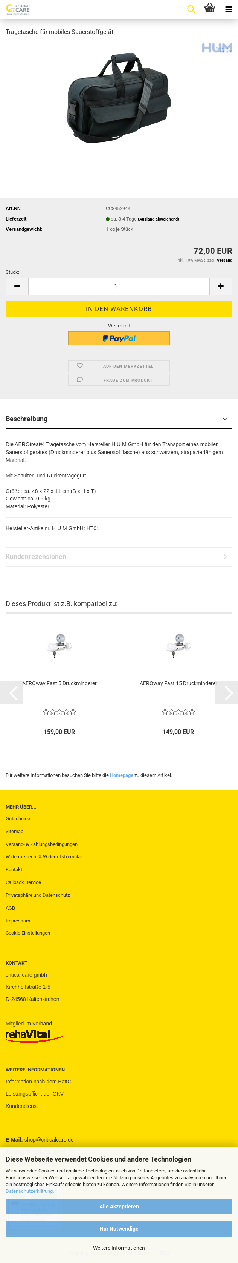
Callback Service (23, 882)
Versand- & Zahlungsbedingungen (42, 844)
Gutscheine (18, 818)
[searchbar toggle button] (191, 9)
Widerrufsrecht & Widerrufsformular (44, 856)
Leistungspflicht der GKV (35, 1094)
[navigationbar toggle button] (228, 9)
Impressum (18, 921)
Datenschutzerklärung (29, 1191)
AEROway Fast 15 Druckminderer (178, 683)
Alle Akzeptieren (119, 1206)
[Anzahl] (119, 286)
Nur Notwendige (119, 1229)
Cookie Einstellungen (28, 933)
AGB (10, 908)
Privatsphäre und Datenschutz (38, 895)
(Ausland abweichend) (158, 219)
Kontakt (14, 869)
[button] (17, 286)
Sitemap (14, 831)
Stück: (12, 272)
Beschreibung (26, 419)
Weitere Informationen (119, 1248)
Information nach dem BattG (39, 1082)
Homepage (121, 775)
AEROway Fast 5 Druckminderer (59, 683)
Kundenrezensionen (36, 556)
